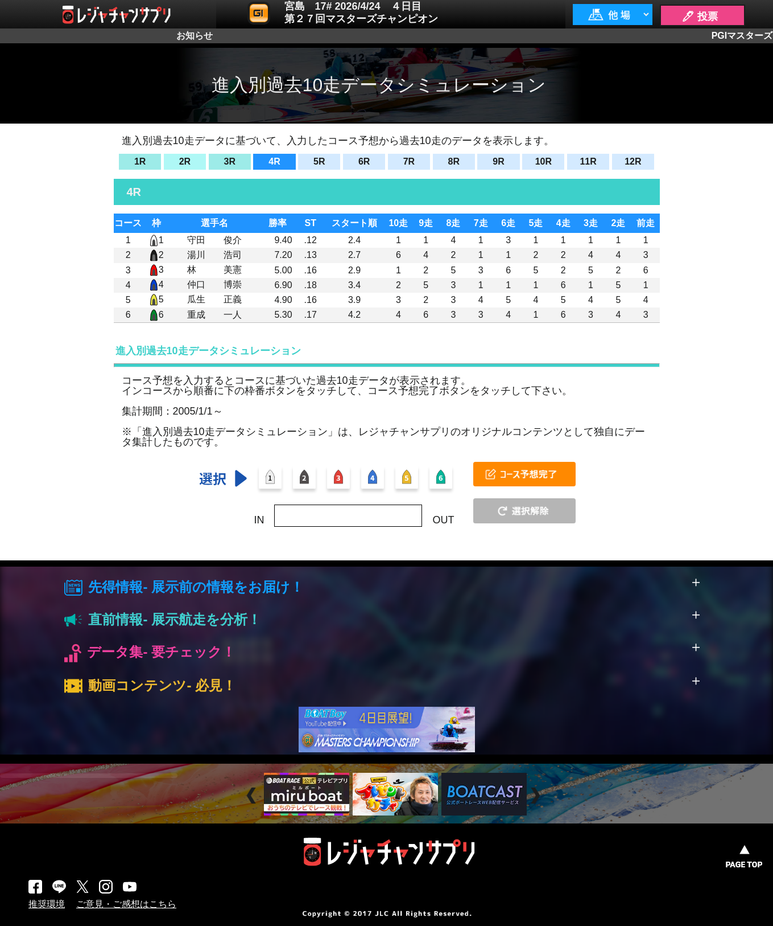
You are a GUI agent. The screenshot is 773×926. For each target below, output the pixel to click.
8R (453, 161)
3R (229, 161)
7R (409, 161)
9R (498, 161)
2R (185, 161)
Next (537, 795)
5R (319, 161)
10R (543, 161)
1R (140, 161)
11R (588, 161)
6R (364, 161)
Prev (253, 795)
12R (633, 161)
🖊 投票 (699, 16)
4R (274, 161)
